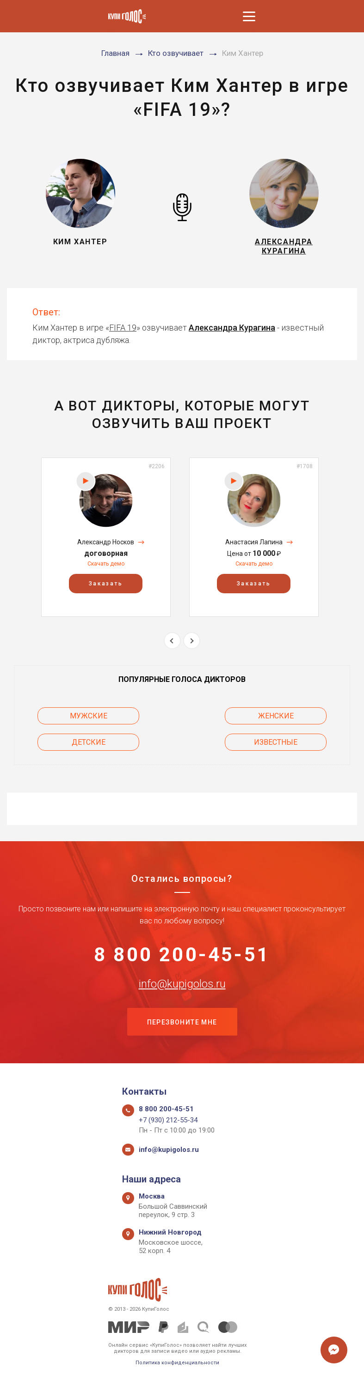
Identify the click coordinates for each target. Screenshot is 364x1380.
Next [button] (191, 640)
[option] (106, 537)
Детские (88, 742)
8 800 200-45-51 (182, 954)
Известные (275, 742)
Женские (276, 715)
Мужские (88, 715)
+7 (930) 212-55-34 (168, 1120)
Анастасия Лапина (254, 542)
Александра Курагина (232, 327)
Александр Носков (105, 542)
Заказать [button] (106, 583)
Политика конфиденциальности (177, 1363)
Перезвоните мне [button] (182, 1022)
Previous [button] (172, 640)
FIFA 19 (122, 327)
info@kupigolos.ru (182, 983)
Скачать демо (105, 563)
